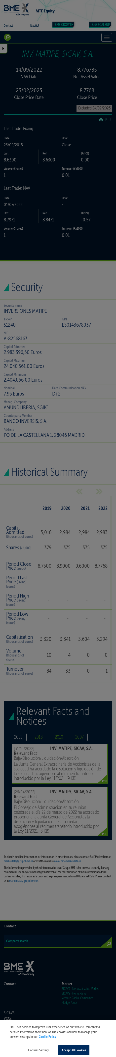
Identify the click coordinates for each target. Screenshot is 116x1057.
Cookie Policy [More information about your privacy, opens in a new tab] (47, 1042)
